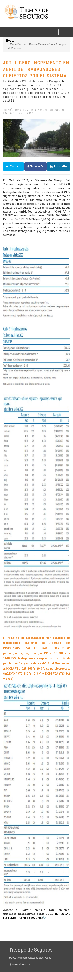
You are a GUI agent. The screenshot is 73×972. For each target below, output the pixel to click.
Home (10, 40)
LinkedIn (58, 166)
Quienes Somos (19, 964)
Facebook (35, 166)
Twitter (13, 166)
